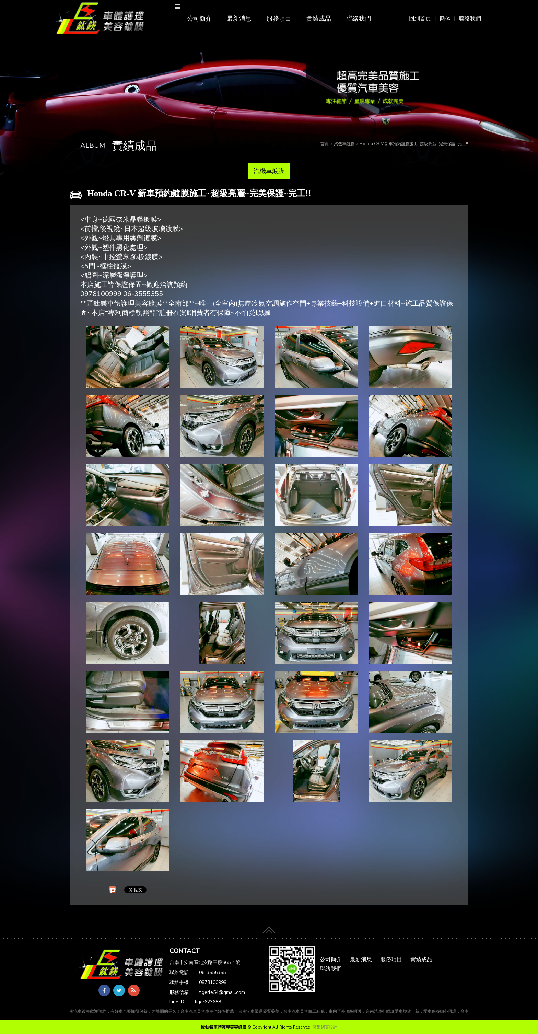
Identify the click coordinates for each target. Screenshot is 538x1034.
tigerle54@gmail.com (222, 992)
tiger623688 (208, 1002)
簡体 (445, 18)
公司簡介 (199, 18)
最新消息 (239, 18)
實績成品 (318, 18)
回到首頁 (420, 18)
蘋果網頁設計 (325, 1027)
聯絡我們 (470, 18)
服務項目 (279, 18)
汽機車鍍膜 (269, 171)
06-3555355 (212, 972)
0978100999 (212, 982)
